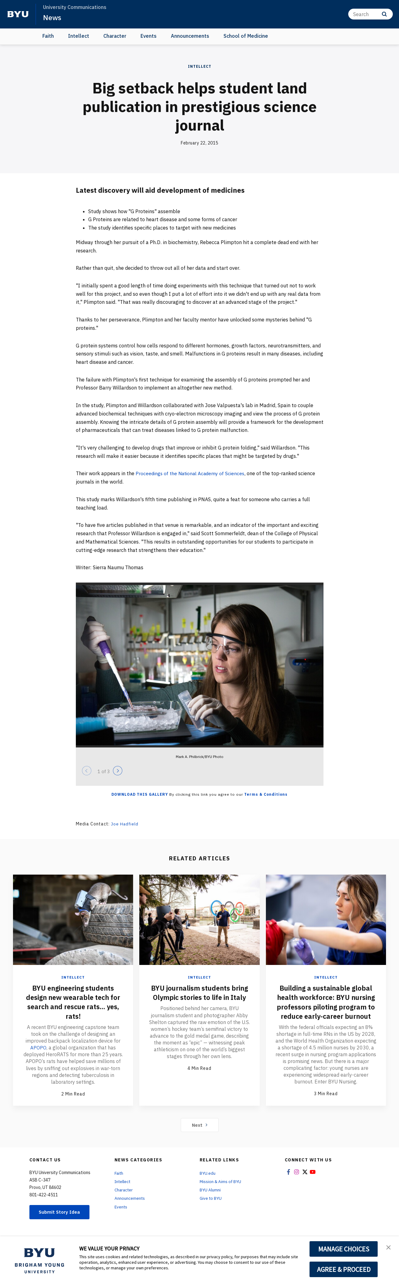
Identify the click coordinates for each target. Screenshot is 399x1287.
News (52, 17)
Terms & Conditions (266, 794)
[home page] (18, 14)
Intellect (78, 36)
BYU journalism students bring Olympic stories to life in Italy (199, 997)
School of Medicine (245, 36)
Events (149, 36)
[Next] (117, 770)
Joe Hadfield (125, 824)
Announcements (190, 36)
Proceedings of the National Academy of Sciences (192, 473)
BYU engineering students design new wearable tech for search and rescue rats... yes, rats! (73, 1002)
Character (114, 36)
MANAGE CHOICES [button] (343, 1249)
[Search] (370, 14)
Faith (48, 36)
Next (199, 1133)
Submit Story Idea (61, 1221)
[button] (389, 1247)
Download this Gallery (139, 794)
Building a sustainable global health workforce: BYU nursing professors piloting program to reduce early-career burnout (326, 1006)
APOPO (38, 1047)
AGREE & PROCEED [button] (344, 1269)
